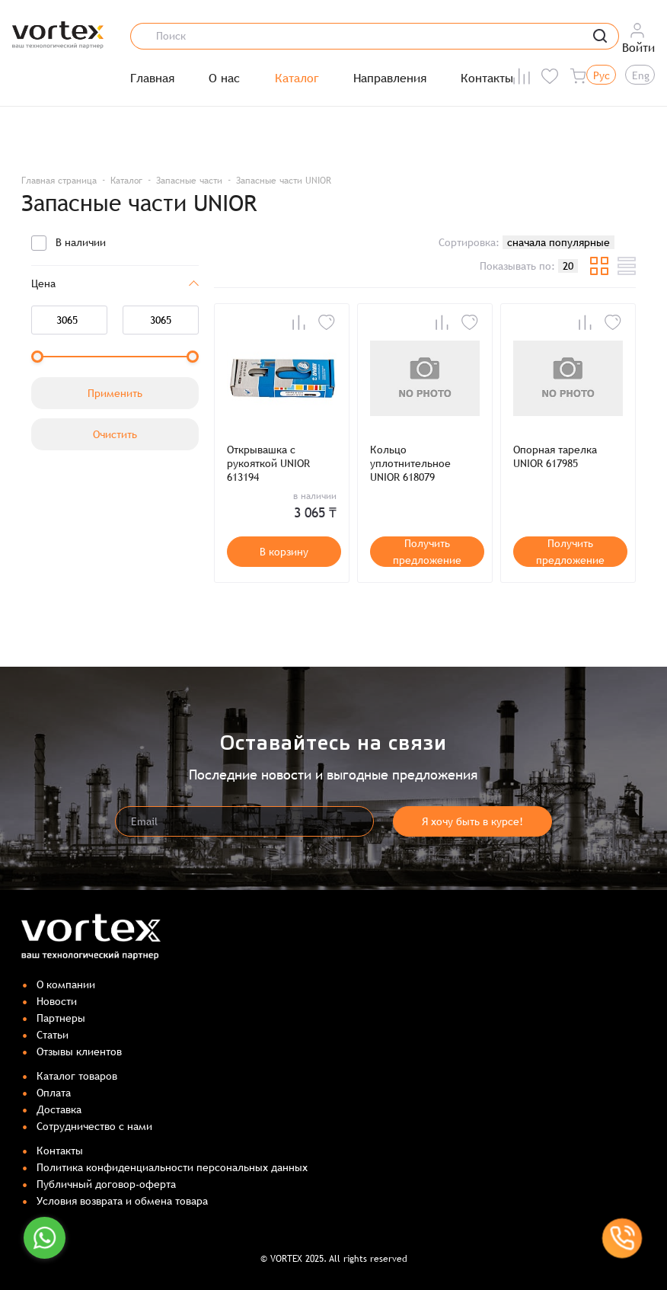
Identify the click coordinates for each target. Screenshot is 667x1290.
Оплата (54, 1093)
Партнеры (61, 1018)
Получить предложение (427, 551)
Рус (601, 75)
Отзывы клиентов (79, 1051)
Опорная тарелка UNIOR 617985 (555, 456)
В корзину (284, 552)
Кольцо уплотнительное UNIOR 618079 (410, 463)
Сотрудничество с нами (94, 1126)
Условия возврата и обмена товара (122, 1201)
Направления (389, 78)
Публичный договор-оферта (106, 1184)
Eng (640, 75)
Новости (57, 1001)
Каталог (297, 78)
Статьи (53, 1035)
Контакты (487, 78)
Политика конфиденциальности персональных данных (172, 1167)
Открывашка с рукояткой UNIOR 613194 (268, 463)
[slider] (37, 357)
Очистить (115, 434)
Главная (152, 78)
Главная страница (59, 180)
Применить (115, 393)
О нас (224, 78)
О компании (66, 984)
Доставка (59, 1109)
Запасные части (189, 180)
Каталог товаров (77, 1076)
